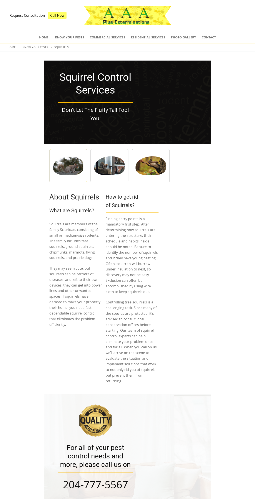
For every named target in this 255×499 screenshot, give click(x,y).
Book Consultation (127, 397)
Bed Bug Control (144, 472)
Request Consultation (27, 15)
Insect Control (142, 456)
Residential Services (85, 472)
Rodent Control (143, 464)
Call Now (57, 15)
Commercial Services (86, 464)
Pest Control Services (86, 456)
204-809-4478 (231, 468)
